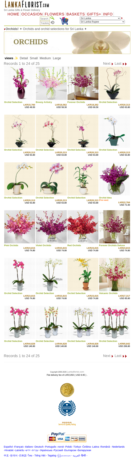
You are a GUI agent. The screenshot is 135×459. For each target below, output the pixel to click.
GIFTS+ (94, 14)
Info (108, 14)
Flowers (54, 14)
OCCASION (32, 14)
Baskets (75, 14)
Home (14, 14)
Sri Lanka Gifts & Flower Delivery (22, 10)
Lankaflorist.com (75, 371)
